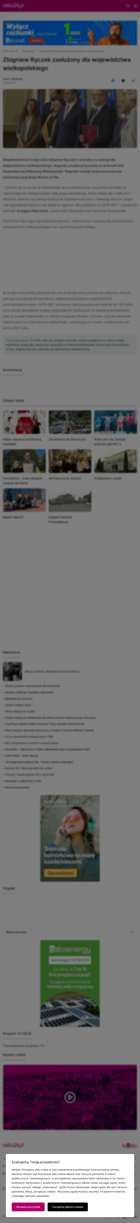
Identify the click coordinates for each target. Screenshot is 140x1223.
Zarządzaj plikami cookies (67, 1206)
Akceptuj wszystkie (28, 1206)
